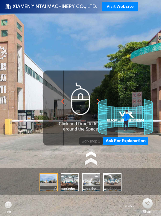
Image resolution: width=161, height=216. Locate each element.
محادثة (126, 206)
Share (147, 212)
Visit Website (120, 6)
